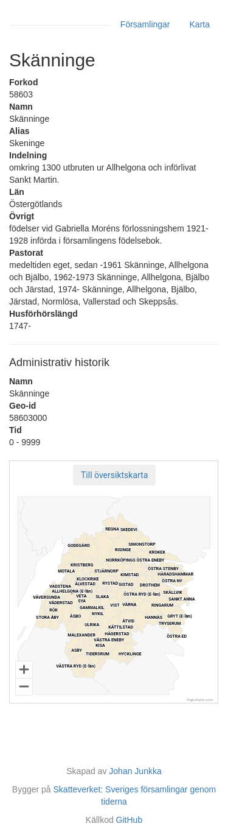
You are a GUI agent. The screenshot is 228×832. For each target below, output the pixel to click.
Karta (200, 24)
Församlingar (145, 24)
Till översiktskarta (114, 475)
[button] (114, 475)
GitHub (129, 820)
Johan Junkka (135, 771)
